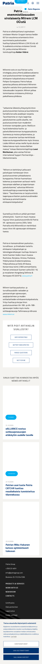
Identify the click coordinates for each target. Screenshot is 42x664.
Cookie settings (11, 615)
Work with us (12, 587)
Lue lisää (13, 636)
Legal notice (10, 611)
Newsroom (11, 591)
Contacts (33, 3)
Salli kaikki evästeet (21, 657)
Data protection (12, 607)
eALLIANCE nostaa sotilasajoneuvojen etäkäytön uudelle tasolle (19, 432)
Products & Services (15, 583)
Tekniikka (11, 474)
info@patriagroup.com (14, 572)
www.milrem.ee (8, 314)
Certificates (10, 602)
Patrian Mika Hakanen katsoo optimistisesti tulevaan (18, 548)
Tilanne (11, 417)
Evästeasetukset (21, 644)
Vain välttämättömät (21, 650)
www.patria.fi (27, 275)
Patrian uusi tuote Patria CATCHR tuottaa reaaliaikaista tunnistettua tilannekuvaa (20, 489)
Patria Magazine (34, 9)
